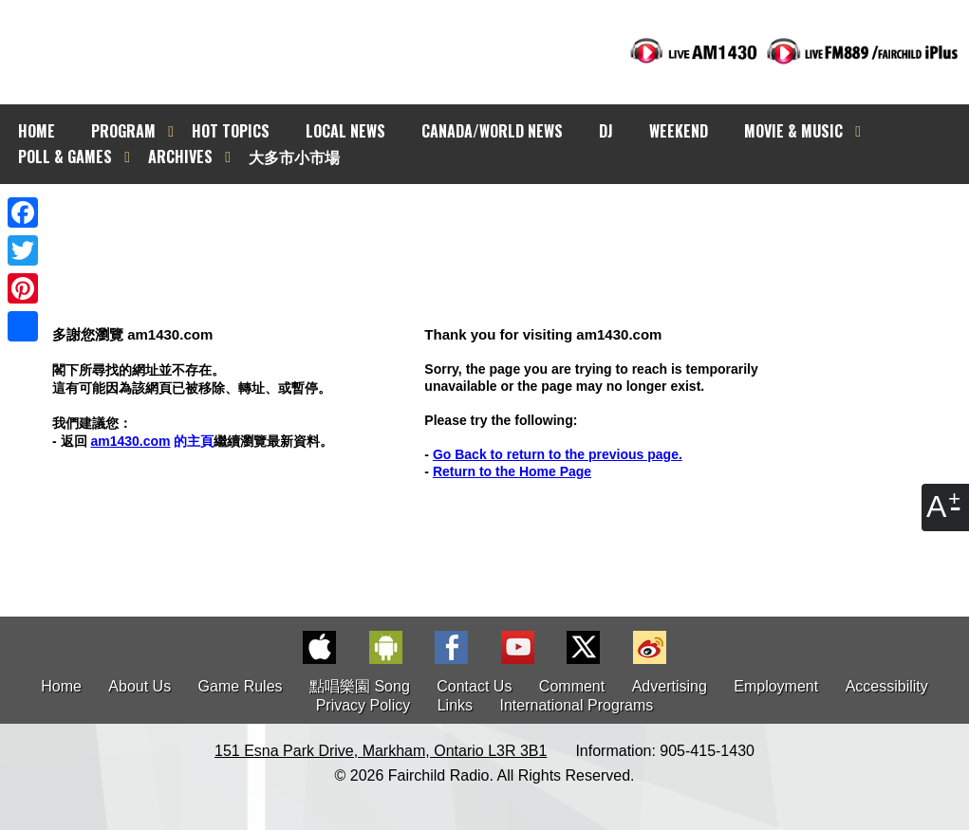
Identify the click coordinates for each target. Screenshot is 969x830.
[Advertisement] (501, 218)
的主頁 (152, 441)
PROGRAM (123, 131)
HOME (36, 131)
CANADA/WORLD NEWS (492, 131)
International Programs (576, 705)
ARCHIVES (180, 156)
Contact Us (474, 686)
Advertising (669, 686)
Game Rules (240, 686)
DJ (606, 131)
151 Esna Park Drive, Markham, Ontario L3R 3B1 (380, 751)
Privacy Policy (363, 705)
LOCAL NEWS (345, 131)
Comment (572, 686)
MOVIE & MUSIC (793, 131)
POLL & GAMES (65, 156)
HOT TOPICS (231, 131)
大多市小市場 (294, 156)
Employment (776, 686)
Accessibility (887, 686)
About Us (139, 686)
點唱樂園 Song (361, 686)
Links (455, 705)
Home (61, 686)
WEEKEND (678, 131)
